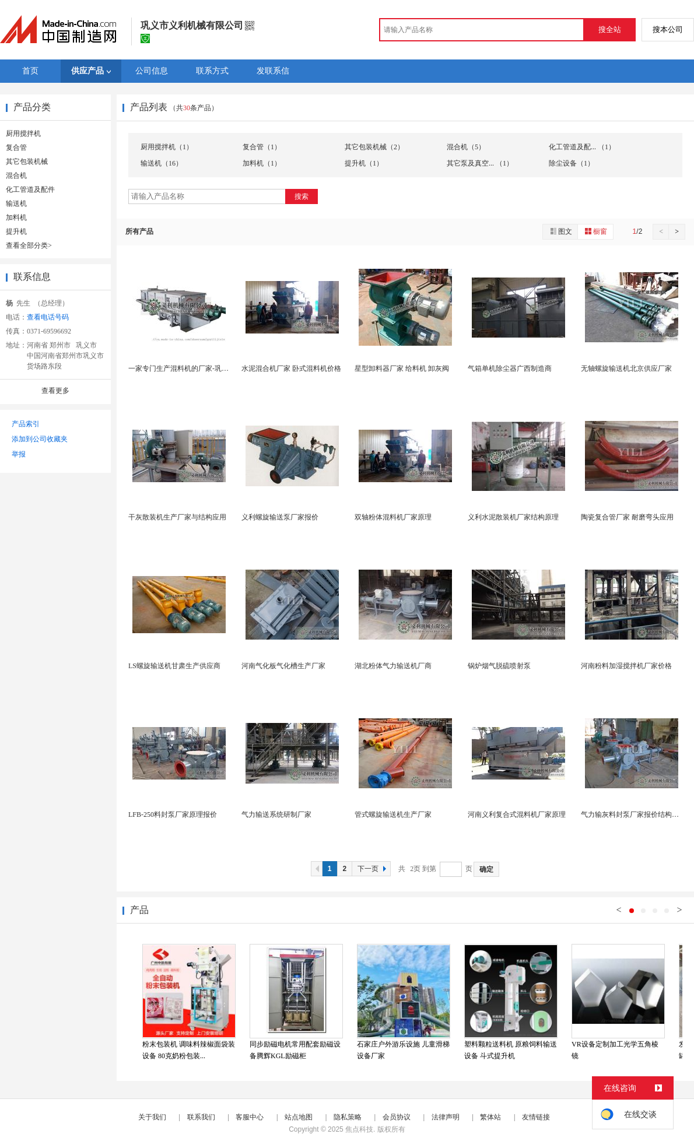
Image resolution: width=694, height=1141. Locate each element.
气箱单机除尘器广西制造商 (510, 368)
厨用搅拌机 (23, 133)
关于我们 (152, 1117)
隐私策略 (348, 1117)
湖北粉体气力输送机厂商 (393, 666)
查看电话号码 (48, 317)
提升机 (16, 231)
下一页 (373, 869)
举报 (19, 454)
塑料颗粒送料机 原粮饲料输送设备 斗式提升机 (510, 1050)
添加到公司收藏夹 (40, 439)
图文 (560, 231)
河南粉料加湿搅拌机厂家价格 (626, 666)
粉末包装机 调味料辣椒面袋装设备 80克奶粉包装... (188, 1050)
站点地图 (299, 1117)
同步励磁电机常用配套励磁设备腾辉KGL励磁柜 (295, 1050)
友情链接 (536, 1117)
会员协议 (397, 1117)
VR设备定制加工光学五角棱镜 (615, 1050)
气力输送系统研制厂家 (276, 814)
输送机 (16, 203)
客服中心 (250, 1117)
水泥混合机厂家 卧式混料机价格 (291, 368)
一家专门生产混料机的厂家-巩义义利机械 (192, 368)
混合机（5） (466, 147)
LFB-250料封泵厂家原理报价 (172, 814)
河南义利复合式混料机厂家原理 (517, 814)
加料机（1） (262, 163)
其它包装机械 (27, 161)
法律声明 (446, 1117)
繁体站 (490, 1117)
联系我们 (201, 1117)
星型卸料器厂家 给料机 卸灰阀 (402, 368)
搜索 (302, 196)
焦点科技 (359, 1129)
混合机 (16, 175)
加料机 (16, 217)
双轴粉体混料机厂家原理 (393, 517)
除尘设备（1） (571, 163)
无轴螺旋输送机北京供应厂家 (626, 368)
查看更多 (55, 391)
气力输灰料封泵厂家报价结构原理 (633, 814)
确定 (486, 869)
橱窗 (595, 231)
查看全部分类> (29, 245)
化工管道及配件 (30, 189)
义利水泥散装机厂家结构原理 (513, 517)
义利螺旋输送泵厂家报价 (279, 517)
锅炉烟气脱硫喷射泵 (499, 666)
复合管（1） (262, 147)
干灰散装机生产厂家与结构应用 (177, 517)
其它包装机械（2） (374, 147)
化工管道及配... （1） (582, 147)
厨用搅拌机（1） (167, 147)
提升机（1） (364, 163)
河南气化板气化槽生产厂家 (283, 666)
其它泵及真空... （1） (480, 163)
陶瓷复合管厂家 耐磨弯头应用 (627, 517)
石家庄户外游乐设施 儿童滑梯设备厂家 (403, 1050)
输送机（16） (162, 163)
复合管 (16, 147)
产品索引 (26, 424)
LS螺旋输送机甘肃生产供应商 (174, 666)
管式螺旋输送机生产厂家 (393, 814)
